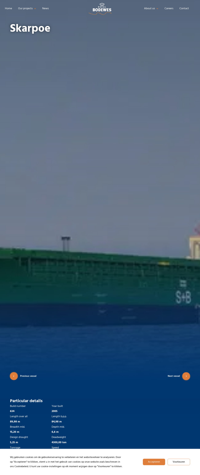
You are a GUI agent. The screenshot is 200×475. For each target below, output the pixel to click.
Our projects (27, 8)
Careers (169, 8)
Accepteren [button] (154, 462)
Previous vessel (23, 376)
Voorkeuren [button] (179, 462)
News (45, 8)
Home (8, 8)
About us (151, 8)
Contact (184, 8)
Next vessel (179, 376)
